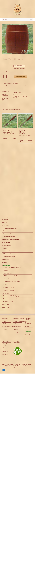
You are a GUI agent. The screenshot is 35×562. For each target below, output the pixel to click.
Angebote (5, 219)
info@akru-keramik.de (17, 367)
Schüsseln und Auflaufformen (12, 276)
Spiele (5, 262)
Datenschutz (16, 342)
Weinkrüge (6, 304)
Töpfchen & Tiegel (8, 301)
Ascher (5, 222)
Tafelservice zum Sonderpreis (12, 281)
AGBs (15, 340)
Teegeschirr (6, 293)
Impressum (16, 341)
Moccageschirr (7, 251)
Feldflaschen (6, 225)
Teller (5, 284)
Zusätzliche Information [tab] (5, 95)
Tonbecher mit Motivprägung (11, 296)
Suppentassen (8, 278)
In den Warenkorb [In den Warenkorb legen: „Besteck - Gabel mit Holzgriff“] (6, 139)
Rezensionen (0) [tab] (5, 99)
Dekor (8, 66)
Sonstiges (6, 259)
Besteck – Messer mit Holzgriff (23, 132)
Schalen (6, 270)
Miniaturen (6, 248)
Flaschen (5, 231)
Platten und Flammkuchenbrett (12, 267)
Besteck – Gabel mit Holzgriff (9, 131)
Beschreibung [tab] (6, 91)
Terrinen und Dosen (9, 287)
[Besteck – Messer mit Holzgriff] (25, 121)
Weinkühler (6, 307)
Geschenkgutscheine (9, 236)
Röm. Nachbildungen (9, 256)
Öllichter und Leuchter (9, 254)
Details (14, 138)
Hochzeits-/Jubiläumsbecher (11, 239)
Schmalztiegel (8, 273)
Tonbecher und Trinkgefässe (11, 299)
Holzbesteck (6, 242)
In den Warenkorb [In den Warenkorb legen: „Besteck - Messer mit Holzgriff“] (22, 141)
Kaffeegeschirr (7, 245)
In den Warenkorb (20, 76)
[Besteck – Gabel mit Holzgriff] (9, 121)
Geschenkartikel (7, 234)
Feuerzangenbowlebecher (10, 228)
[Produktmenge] (7, 76)
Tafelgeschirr (13, 85)
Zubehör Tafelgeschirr (24, 85)
